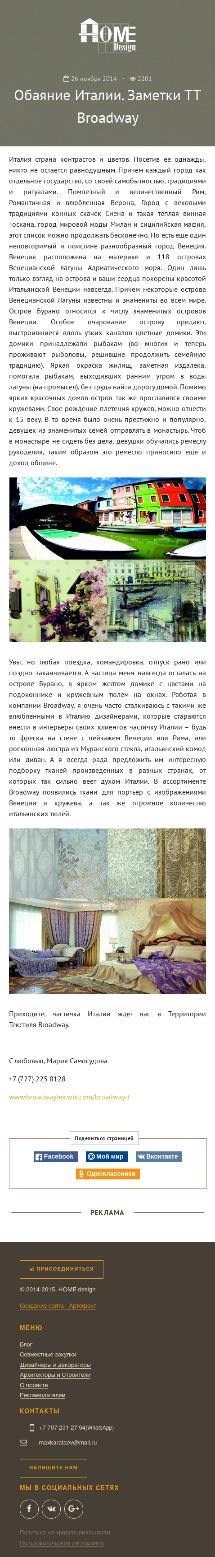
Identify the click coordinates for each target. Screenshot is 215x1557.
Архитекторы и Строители (55, 1375)
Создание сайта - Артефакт (58, 1306)
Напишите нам (53, 1467)
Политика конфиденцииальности (65, 1532)
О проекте (34, 1385)
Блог (26, 1345)
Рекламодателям (43, 1395)
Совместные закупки (48, 1354)
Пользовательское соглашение (62, 1543)
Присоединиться (61, 1269)
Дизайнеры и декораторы (55, 1365)
